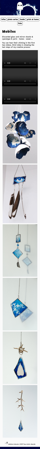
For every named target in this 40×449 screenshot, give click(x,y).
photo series (13, 19)
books (22, 19)
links (20, 23)
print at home (33, 19)
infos (3, 19)
